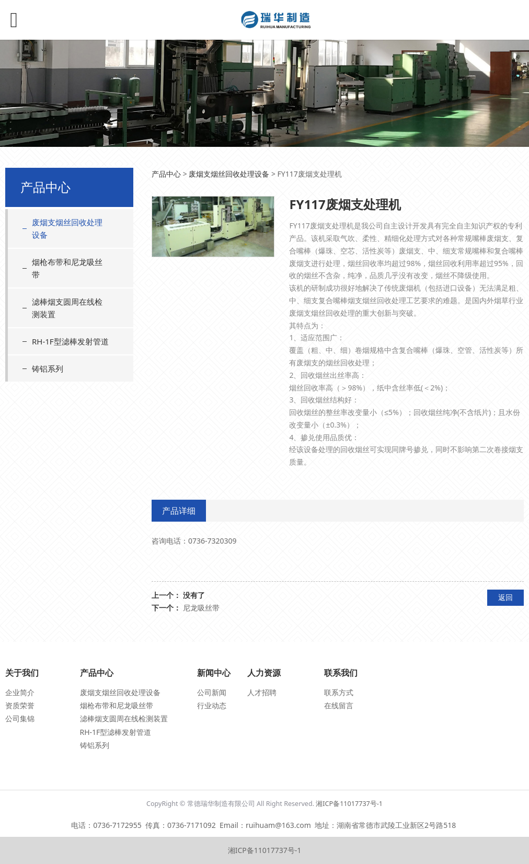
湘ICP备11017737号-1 (349, 803)
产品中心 (166, 174)
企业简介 (19, 692)
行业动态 (211, 705)
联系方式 (338, 692)
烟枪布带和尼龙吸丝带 (67, 268)
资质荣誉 (19, 705)
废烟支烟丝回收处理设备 (67, 228)
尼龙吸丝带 (201, 608)
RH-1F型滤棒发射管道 (70, 341)
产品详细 (179, 510)
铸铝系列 (47, 368)
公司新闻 (211, 692)
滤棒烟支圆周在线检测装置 (67, 307)
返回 (505, 597)
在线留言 (338, 705)
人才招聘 (262, 692)
